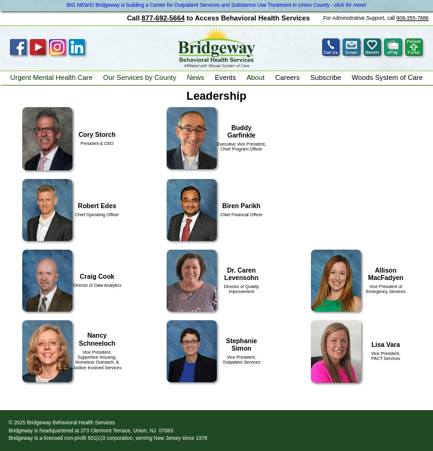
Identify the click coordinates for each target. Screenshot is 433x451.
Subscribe (325, 77)
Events (225, 77)
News (195, 77)
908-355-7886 (412, 18)
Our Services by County (140, 77)
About (256, 77)
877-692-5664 (163, 18)
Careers (287, 77)
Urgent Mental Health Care (52, 77)
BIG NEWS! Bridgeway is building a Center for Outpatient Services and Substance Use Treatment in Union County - (216, 5)
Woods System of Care (387, 77)
